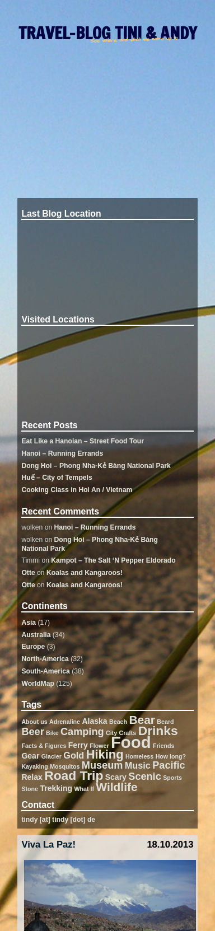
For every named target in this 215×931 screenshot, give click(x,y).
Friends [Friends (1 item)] (164, 745)
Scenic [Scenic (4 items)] (144, 776)
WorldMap (37, 683)
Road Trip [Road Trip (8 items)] (73, 775)
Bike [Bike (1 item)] (52, 732)
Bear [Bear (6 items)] (142, 719)
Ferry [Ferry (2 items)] (78, 745)
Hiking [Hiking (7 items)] (105, 754)
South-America (45, 671)
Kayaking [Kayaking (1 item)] (34, 766)
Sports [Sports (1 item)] (172, 777)
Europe (33, 647)
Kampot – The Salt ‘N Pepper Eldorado (113, 560)
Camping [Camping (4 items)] (82, 731)
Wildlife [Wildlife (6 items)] (116, 786)
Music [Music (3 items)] (138, 765)
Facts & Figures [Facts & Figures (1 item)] (43, 745)
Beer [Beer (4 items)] (32, 731)
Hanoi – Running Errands (62, 453)
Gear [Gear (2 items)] (30, 755)
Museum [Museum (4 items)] (102, 765)
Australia (35, 635)
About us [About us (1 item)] (34, 721)
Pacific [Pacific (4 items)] (168, 765)
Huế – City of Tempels (56, 477)
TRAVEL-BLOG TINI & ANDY (107, 33)
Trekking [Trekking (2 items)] (56, 788)
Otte (28, 573)
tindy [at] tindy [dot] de (58, 820)
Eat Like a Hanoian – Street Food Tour (82, 441)
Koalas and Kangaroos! (84, 573)
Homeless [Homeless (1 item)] (139, 756)
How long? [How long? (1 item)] (171, 756)
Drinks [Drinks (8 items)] (158, 730)
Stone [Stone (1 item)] (29, 788)
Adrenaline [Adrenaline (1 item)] (64, 721)
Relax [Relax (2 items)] (31, 777)
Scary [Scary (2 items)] (116, 777)
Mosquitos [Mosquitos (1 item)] (65, 766)
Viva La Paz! (48, 844)
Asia (28, 622)
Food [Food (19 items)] (131, 742)
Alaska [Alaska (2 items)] (94, 721)
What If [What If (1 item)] (84, 788)
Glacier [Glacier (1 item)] (51, 756)
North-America (44, 659)
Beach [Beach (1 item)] (118, 721)
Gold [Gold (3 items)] (73, 755)
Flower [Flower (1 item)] (99, 745)
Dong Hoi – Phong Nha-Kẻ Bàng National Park (95, 466)
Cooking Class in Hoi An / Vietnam (76, 490)
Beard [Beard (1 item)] (165, 721)
